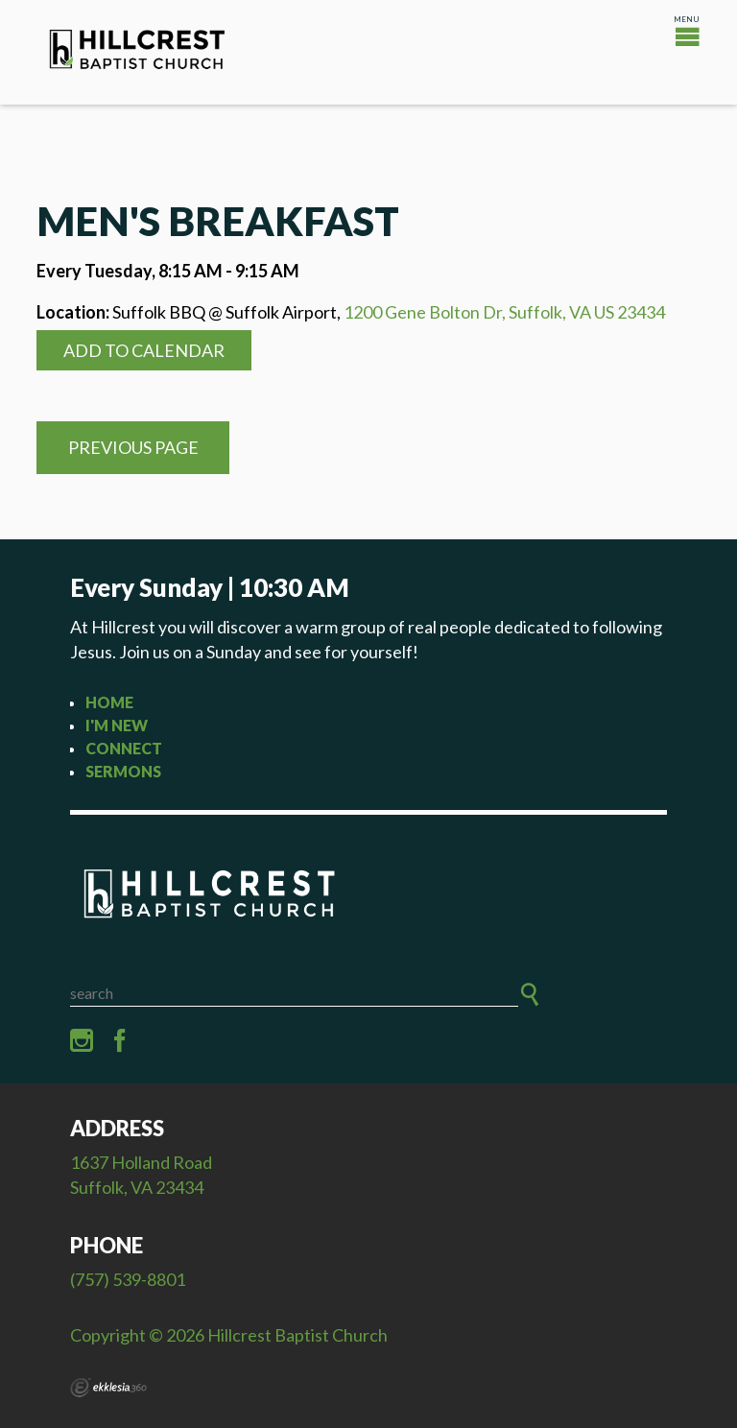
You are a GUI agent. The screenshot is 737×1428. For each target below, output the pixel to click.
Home (109, 702)
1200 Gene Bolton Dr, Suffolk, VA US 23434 (504, 311)
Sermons (123, 771)
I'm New (116, 725)
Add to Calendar (144, 350)
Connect (123, 748)
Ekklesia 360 (108, 1387)
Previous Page (133, 447)
